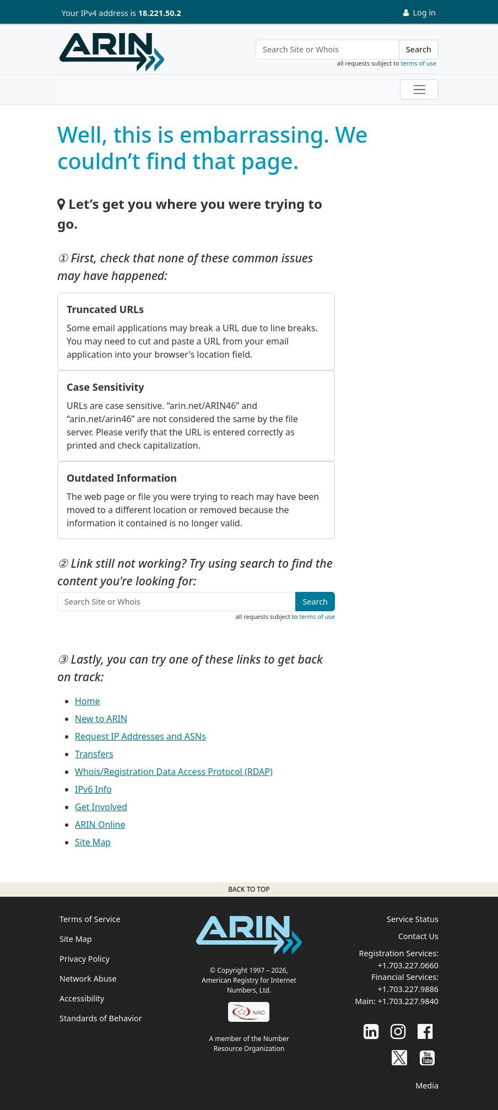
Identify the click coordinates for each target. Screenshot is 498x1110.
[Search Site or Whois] (327, 50)
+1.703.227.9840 (408, 1001)
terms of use (419, 63)
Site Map (93, 842)
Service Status (413, 919)
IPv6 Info (93, 789)
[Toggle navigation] (419, 89)
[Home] (111, 52)
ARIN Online (100, 824)
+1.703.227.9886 (408, 989)
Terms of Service (90, 919)
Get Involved (101, 807)
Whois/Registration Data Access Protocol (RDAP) (174, 772)
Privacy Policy (84, 958)
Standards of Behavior (100, 1018)
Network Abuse (88, 978)
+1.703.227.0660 (408, 965)
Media (427, 1085)
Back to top (248, 889)
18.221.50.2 (159, 13)
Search (418, 49)
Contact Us (418, 936)
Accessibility (81, 998)
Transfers (94, 754)
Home (87, 701)
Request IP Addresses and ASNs (140, 736)
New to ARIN (101, 719)
